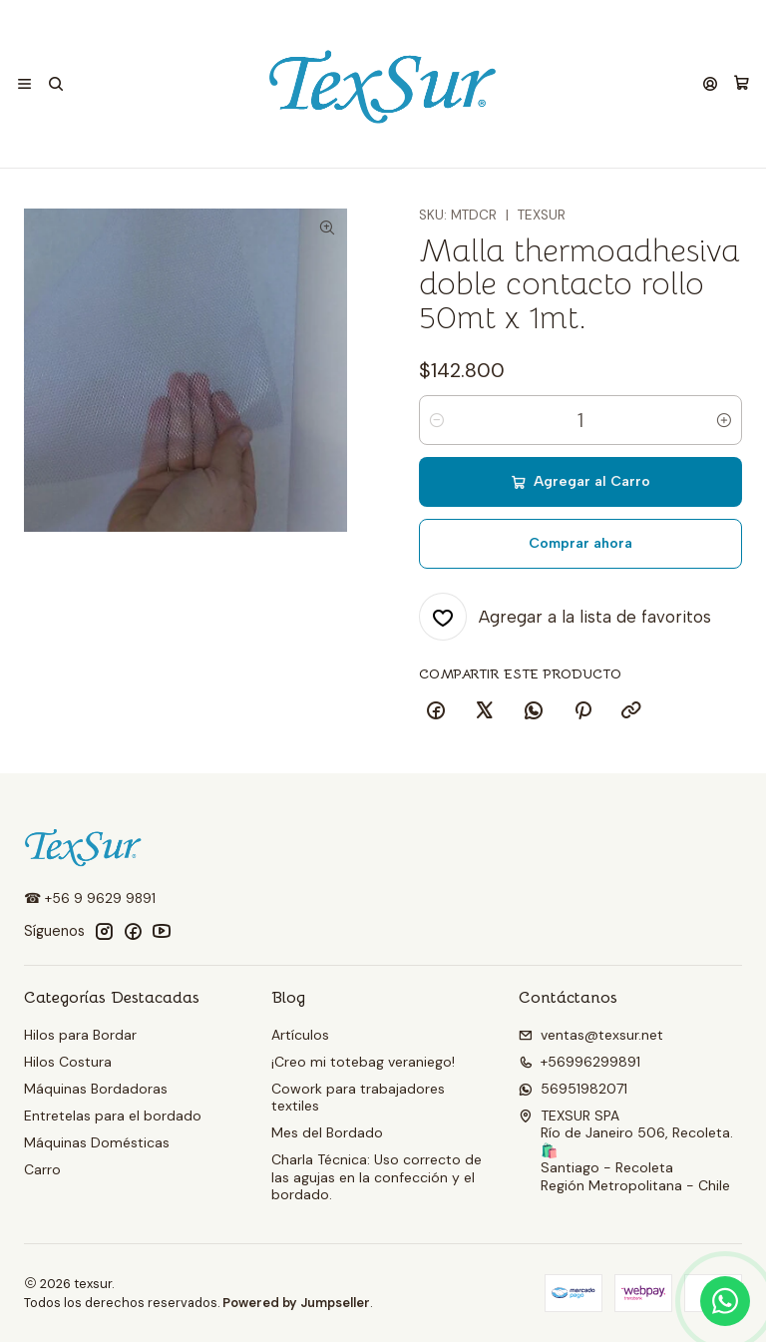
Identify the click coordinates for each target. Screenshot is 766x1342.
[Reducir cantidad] (437, 420)
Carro (42, 1169)
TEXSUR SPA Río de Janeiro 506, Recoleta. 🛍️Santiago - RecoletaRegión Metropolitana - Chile (626, 1150)
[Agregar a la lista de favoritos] (565, 617)
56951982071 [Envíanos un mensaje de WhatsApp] (573, 1089)
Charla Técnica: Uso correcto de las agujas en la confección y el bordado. (376, 1176)
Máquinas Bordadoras (96, 1089)
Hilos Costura (68, 1062)
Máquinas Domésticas (97, 1142)
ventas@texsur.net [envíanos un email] (591, 1035)
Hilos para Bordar (80, 1035)
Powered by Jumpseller (296, 1302)
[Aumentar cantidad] (724, 420)
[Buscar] (55, 84)
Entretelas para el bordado (112, 1115)
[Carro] (741, 84)
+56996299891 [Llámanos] (579, 1062)
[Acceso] (710, 84)
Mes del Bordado (327, 1132)
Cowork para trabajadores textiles (358, 1098)
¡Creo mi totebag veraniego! (363, 1062)
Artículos (300, 1035)
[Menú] (24, 84)
